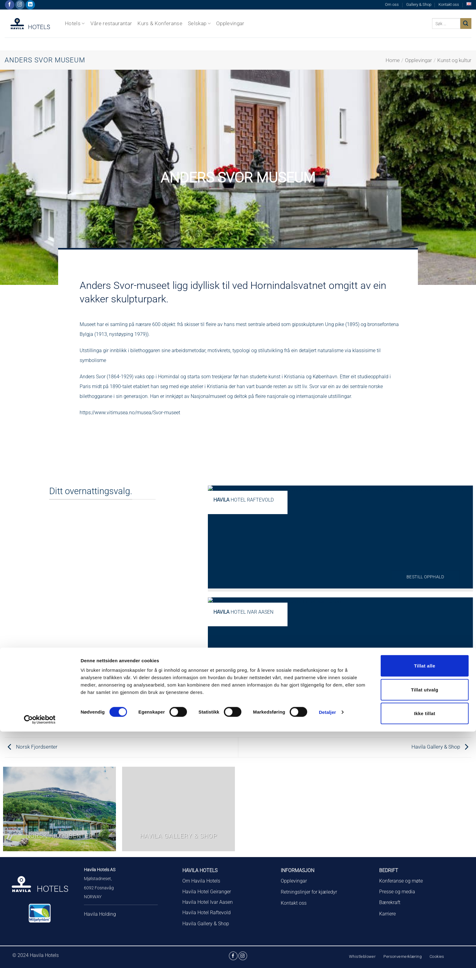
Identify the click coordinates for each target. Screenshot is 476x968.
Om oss (392, 4)
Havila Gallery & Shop (439, 747)
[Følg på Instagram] (20, 5)
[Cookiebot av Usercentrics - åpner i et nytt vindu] (40, 956)
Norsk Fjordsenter (33, 747)
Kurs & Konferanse (159, 23)
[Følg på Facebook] (9, 5)
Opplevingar (230, 23)
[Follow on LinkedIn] (30, 5)
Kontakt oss (448, 4)
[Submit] (465, 23)
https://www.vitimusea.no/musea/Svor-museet (130, 412)
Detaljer (327, 948)
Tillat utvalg (424, 926)
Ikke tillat (424, 949)
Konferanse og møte (401, 881)
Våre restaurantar (111, 23)
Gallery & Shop (418, 4)
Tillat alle (424, 902)
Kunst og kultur (454, 60)
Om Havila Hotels (201, 881)
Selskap (199, 23)
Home (393, 60)
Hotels (75, 23)
